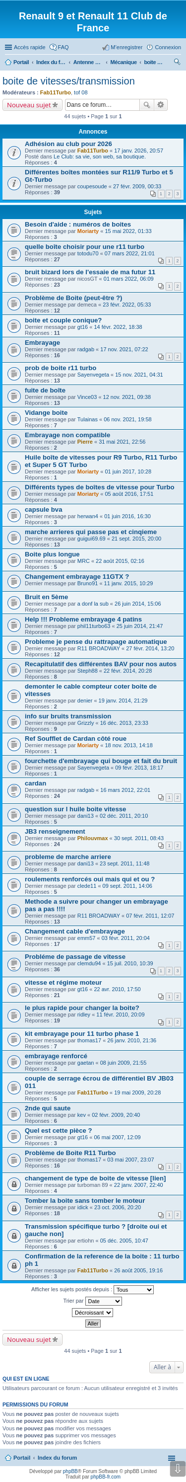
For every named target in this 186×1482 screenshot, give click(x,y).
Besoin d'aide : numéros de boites (78, 224)
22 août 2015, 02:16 (120, 561)
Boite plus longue (52, 554)
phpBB (70, 1471)
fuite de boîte (45, 390)
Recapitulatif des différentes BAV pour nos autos (101, 664)
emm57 (86, 938)
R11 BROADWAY (98, 648)
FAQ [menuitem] (63, 47)
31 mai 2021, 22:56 (122, 442)
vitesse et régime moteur (63, 982)
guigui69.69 (91, 539)
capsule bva (43, 509)
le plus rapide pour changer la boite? (82, 1008)
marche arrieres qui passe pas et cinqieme (91, 532)
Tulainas (87, 419)
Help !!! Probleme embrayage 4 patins (83, 619)
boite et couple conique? (63, 320)
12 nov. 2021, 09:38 (127, 397)
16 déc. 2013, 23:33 (124, 723)
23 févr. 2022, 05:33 (127, 305)
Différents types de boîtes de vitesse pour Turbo (100, 487)
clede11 (87, 886)
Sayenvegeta (93, 375)
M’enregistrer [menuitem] (126, 47)
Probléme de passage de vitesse (75, 956)
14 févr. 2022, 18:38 (118, 327)
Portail (21, 62)
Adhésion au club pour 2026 (68, 144)
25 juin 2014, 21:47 (140, 626)
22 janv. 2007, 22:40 (138, 1185)
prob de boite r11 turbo (60, 368)
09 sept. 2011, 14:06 (127, 886)
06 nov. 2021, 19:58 (127, 419)
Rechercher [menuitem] (177, 63)
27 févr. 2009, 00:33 (137, 186)
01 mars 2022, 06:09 (129, 279)
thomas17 (89, 1040)
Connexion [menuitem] (168, 47)
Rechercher (146, 105)
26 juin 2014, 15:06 (138, 604)
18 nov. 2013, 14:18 (128, 745)
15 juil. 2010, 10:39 (130, 963)
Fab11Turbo (55, 92)
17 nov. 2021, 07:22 (124, 349)
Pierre (85, 442)
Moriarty (88, 231)
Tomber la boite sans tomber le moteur (85, 1200)
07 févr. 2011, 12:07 (150, 916)
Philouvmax (92, 838)
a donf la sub (93, 604)
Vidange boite (46, 412)
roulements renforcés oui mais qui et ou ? (90, 879)
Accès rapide (30, 47)
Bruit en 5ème (46, 597)
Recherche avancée (161, 105)
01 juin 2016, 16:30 (127, 516)
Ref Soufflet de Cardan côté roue (75, 738)
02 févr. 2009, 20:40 (116, 1115)
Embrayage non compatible (67, 435)
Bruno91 (87, 583)
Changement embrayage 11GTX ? (77, 576)
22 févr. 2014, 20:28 (128, 671)
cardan (35, 783)
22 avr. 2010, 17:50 (117, 989)
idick (82, 1207)
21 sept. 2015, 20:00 (136, 539)
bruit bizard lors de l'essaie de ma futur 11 (90, 272)
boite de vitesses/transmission (68, 81)
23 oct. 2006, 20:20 (117, 1207)
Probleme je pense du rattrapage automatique (96, 641)
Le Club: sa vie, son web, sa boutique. (100, 156)
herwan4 (87, 516)
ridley (83, 1014)
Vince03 (87, 397)
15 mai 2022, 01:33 (128, 231)
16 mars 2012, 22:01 (125, 790)
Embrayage (42, 342)
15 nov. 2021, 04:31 (139, 375)
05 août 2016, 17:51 (129, 494)
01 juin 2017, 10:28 (128, 471)
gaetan (85, 1063)
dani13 (85, 816)
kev (81, 1115)
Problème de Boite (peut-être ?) (73, 298)
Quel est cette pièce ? (58, 1130)
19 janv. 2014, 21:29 (123, 700)
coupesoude (92, 186)
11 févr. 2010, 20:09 (120, 1014)
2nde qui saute (47, 1108)
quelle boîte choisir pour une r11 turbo (84, 246)
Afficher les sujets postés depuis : (92, 1289)
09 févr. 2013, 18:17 (139, 768)
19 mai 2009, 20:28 (137, 1092)
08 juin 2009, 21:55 (123, 1063)
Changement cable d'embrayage (75, 931)
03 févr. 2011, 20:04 (126, 938)
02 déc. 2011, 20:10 (124, 816)
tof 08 (81, 92)
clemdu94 (89, 963)
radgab (85, 349)
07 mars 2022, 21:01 (130, 253)
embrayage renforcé (56, 1056)
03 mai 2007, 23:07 (130, 1160)
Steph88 (87, 671)
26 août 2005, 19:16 (138, 1270)
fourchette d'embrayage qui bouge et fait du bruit (101, 761)
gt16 (82, 327)
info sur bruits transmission (68, 716)
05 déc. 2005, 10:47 (124, 1241)
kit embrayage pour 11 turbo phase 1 (82, 1033)
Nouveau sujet (29, 104)
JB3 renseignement (55, 831)
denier (85, 700)
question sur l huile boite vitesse (75, 809)
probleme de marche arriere (68, 856)
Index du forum (57, 1458)
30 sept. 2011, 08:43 (139, 838)
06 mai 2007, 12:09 (117, 1137)
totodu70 (88, 253)
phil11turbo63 (94, 626)
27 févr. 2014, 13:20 (150, 648)
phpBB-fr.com (106, 1477)
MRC (83, 561)
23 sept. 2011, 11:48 (124, 863)
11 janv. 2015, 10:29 (128, 583)
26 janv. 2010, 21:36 (131, 1040)
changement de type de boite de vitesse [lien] (95, 1178)
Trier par (92, 1301)
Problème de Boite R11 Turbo (70, 1153)
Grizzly (85, 723)
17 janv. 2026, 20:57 (138, 151)
